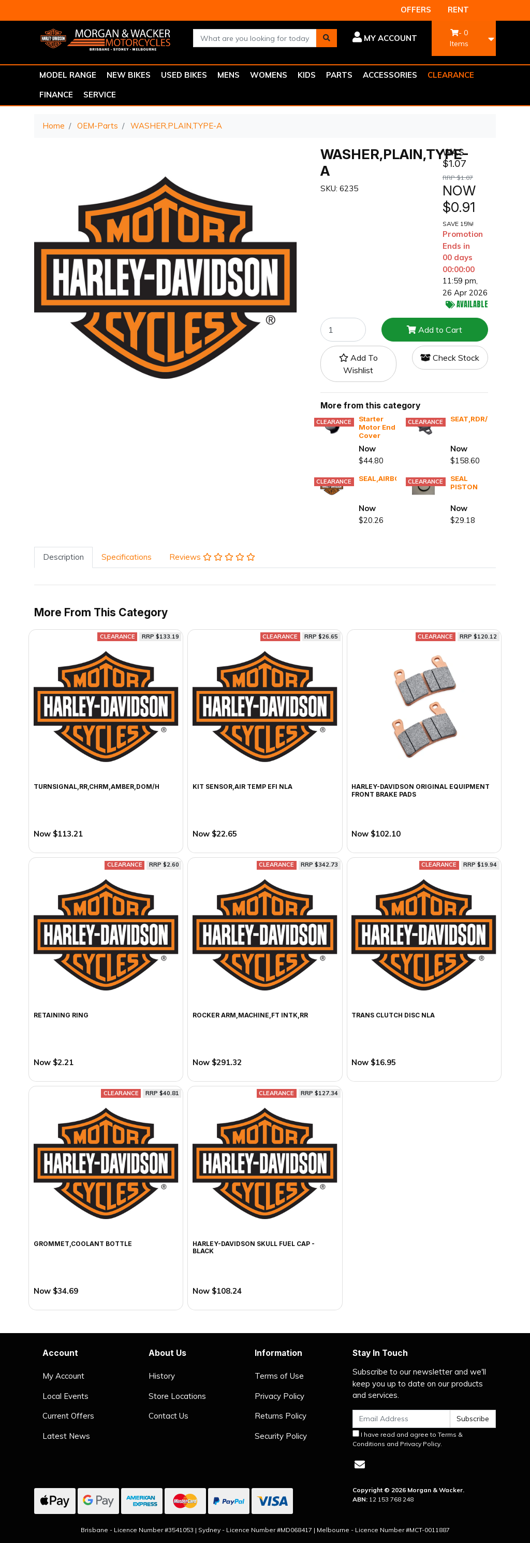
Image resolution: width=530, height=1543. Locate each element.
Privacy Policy (279, 1396)
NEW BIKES (129, 75)
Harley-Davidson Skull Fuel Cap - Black (254, 1247)
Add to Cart (434, 329)
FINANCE (56, 95)
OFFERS (416, 10)
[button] (384, 38)
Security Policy (281, 1436)
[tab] (63, 557)
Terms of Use (279, 1376)
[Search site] (326, 38)
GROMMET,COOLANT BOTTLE (83, 1244)
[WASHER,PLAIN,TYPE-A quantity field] (343, 330)
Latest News (66, 1436)
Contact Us (168, 1416)
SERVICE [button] (99, 95)
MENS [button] (228, 75)
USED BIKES (184, 75)
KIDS (307, 75)
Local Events (65, 1396)
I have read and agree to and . (407, 1439)
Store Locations (177, 1396)
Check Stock (449, 357)
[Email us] (360, 1464)
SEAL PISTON (464, 482)
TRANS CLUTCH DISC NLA (393, 1015)
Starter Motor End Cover (377, 427)
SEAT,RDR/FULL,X (481, 419)
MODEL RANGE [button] (67, 75)
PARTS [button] (339, 75)
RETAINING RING (61, 1015)
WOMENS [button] (268, 75)
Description (63, 557)
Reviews (212, 557)
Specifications (126, 557)
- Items (459, 38)
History (162, 1376)
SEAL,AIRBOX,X (385, 478)
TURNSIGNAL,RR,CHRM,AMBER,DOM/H (96, 786)
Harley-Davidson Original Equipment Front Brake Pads (420, 790)
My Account (63, 1376)
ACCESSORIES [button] (390, 75)
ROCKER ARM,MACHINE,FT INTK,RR (250, 1015)
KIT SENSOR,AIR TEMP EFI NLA (242, 786)
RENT (458, 10)
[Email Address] (401, 1419)
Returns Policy (280, 1416)
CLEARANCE (451, 75)
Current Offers (68, 1416)
